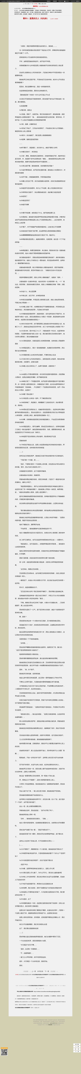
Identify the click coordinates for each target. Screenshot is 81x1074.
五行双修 (48, 1001)
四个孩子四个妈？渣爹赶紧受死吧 (40, 14)
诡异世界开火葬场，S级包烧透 (20, 14)
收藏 (42, 3)
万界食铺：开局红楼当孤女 (40, 10)
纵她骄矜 (42, 1004)
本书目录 (40, 971)
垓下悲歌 (31, 12)
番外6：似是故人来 (35, 1007)
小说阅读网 (3, 1)
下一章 (31, 3)
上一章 (24, 3)
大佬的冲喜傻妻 (47, 1004)
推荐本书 (42, 977)
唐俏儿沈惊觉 (22, 1001)
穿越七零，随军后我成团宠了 (56, 12)
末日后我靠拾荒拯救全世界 (28, 8)
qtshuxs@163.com (53, 1023)
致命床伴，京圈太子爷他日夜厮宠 (54, 10)
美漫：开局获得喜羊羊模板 (58, 1001)
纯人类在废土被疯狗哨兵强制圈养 (27, 10)
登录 (74, 1)
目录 (28, 3)
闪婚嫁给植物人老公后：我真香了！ (38, 1001)
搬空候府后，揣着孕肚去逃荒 (34, 1004)
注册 (72, 1)
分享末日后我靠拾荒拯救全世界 (53, 4)
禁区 (52, 1001)
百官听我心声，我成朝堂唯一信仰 (21, 12)
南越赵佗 (30, 14)
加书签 (35, 3)
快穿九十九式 (28, 1001)
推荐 (45, 3)
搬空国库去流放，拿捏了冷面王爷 (42, 12)
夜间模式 (66, 1)
